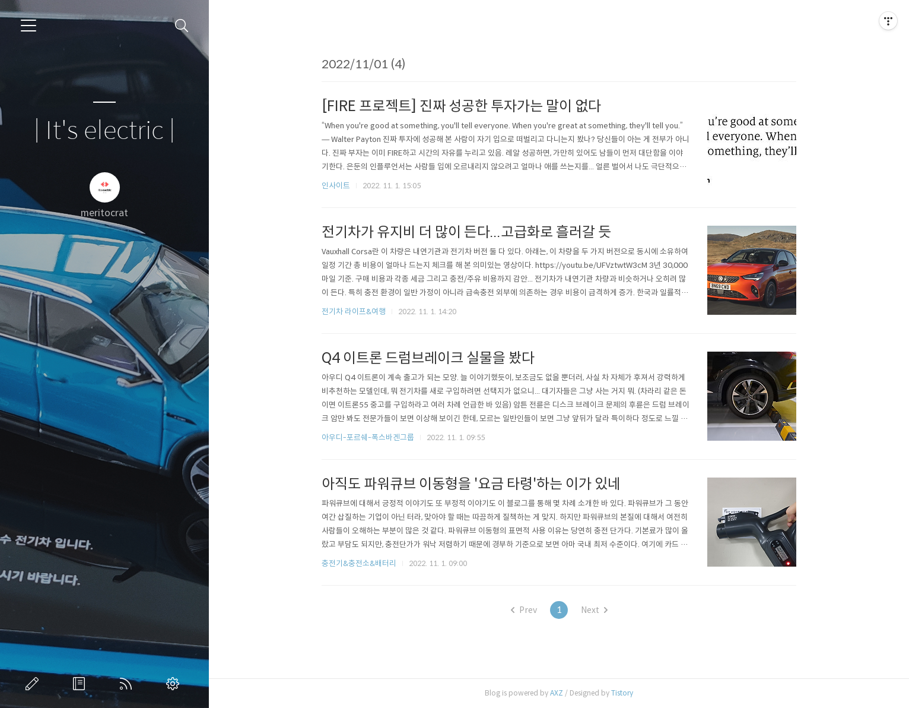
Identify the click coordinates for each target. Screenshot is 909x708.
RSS (128, 684)
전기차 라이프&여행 (354, 311)
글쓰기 (34, 684)
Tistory (622, 692)
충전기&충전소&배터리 (359, 563)
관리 (175, 684)
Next (594, 610)
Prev (524, 610)
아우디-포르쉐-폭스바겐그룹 (368, 437)
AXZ (556, 692)
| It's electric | (104, 131)
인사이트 (336, 186)
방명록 (81, 684)
